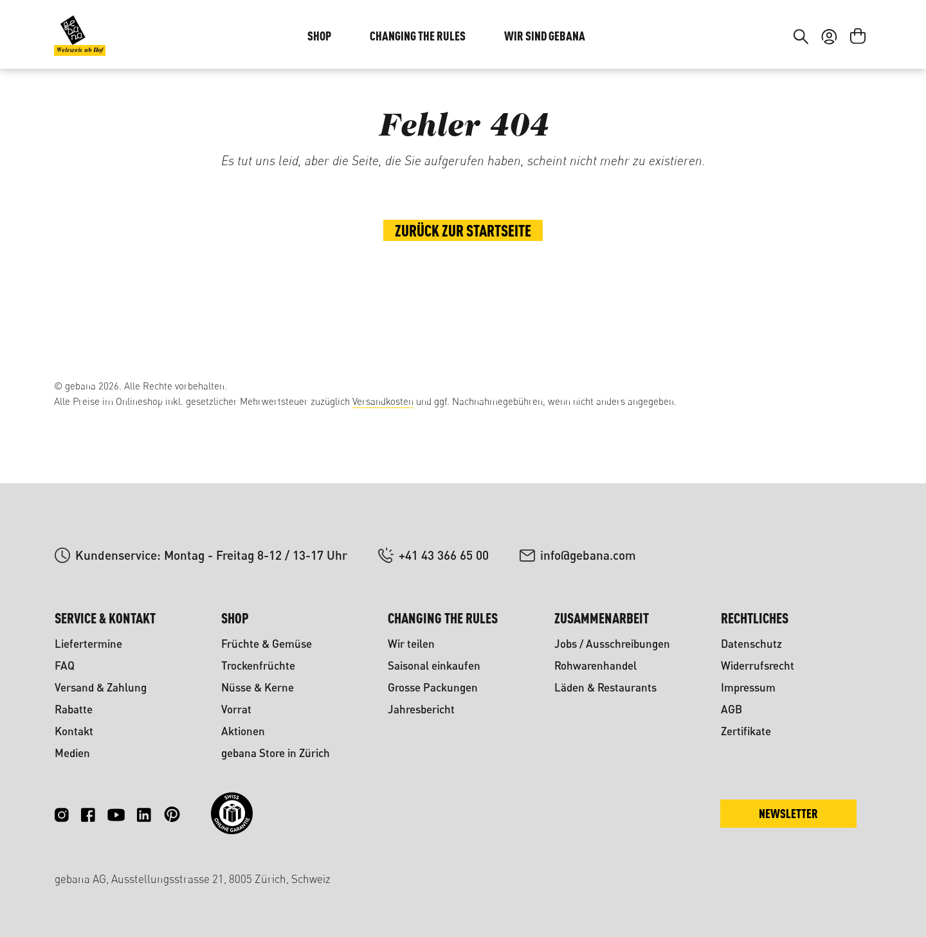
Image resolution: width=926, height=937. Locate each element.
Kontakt (74, 731)
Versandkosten (382, 401)
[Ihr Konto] (829, 114)
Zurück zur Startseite (463, 317)
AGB (731, 709)
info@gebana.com (588, 555)
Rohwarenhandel (595, 665)
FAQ (65, 665)
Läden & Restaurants (605, 687)
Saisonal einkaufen (434, 665)
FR (851, 37)
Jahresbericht (421, 709)
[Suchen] (801, 114)
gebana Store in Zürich (275, 753)
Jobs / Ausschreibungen (612, 643)
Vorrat (236, 709)
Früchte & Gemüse (266, 643)
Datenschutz (751, 643)
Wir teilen (411, 643)
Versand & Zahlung (101, 687)
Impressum (748, 687)
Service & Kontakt (105, 618)
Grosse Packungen (433, 687)
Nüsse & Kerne (257, 687)
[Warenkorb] (858, 114)
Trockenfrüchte (258, 665)
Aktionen (243, 731)
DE (826, 37)
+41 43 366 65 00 (444, 555)
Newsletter (788, 813)
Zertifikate (746, 731)
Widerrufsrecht (757, 665)
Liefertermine (88, 643)
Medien (72, 753)
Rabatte (74, 709)
